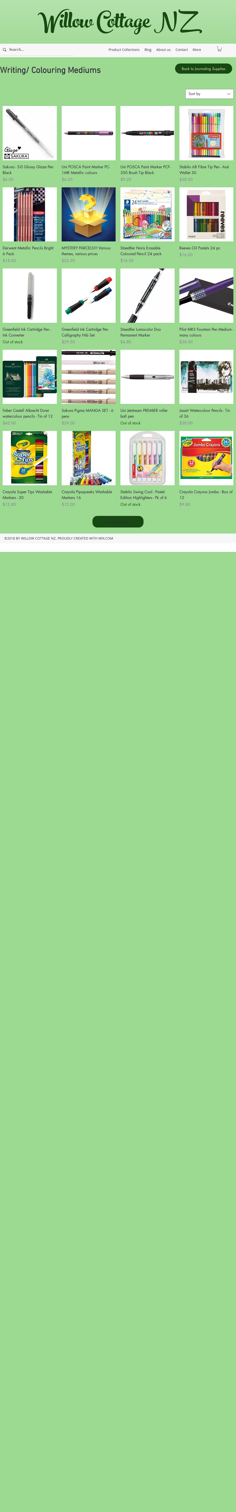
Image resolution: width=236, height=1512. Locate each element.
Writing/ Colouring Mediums (50, 71)
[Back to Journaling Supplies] (203, 68)
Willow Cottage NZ (115, 24)
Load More (118, 522)
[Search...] (36, 49)
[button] (220, 48)
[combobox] (209, 94)
